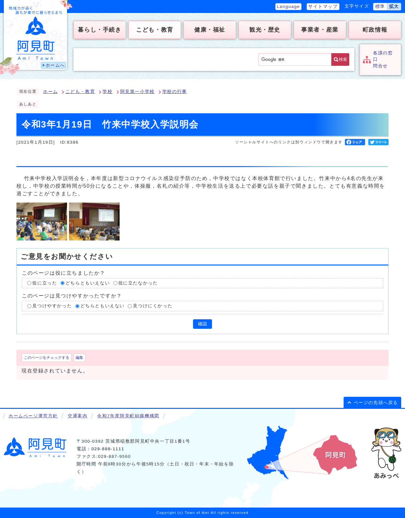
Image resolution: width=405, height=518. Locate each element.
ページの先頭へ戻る (376, 402)
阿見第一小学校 (137, 91)
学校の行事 (174, 91)
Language (288, 6)
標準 (380, 6)
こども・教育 (80, 91)
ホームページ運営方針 (33, 416)
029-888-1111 (107, 448)
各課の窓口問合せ (383, 59)
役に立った (44, 283)
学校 (107, 91)
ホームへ (55, 65)
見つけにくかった (152, 305)
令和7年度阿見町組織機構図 (128, 416)
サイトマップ (323, 6)
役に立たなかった (138, 283)
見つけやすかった (52, 305)
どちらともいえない (87, 283)
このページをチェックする (46, 357)
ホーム (50, 91)
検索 (343, 59)
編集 (79, 357)
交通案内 (77, 416)
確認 (202, 323)
